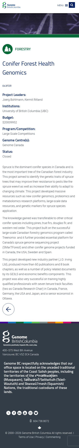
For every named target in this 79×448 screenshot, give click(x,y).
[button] (60, 5)
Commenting (53, 437)
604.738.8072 (39, 421)
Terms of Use (26, 437)
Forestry (16, 49)
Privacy (39, 437)
